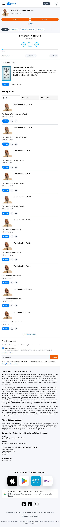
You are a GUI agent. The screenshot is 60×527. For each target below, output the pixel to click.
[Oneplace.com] (11, 3)
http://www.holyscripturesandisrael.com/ (14, 443)
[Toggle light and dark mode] (56, 4)
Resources (14, 29)
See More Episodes (30, 334)
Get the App (10, 512)
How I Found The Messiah (23, 67)
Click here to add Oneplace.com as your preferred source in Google (30, 495)
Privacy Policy (21, 512)
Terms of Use (31, 512)
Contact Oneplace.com (46, 512)
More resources (16, 84)
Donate (44, 19)
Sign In (46, 4)
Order (6, 84)
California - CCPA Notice (30, 516)
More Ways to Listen (28, 29)
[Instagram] (36, 504)
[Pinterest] (30, 504)
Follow (15, 19)
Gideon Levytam (15, 13)
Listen (5, 29)
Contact (40, 29)
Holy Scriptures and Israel (21, 10)
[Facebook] (24, 504)
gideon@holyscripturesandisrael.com (13, 438)
